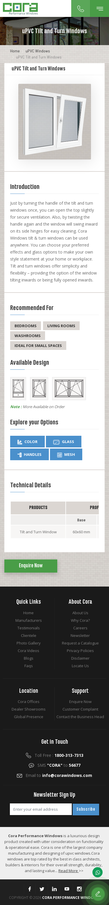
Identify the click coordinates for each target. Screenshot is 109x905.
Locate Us (80, 665)
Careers (80, 628)
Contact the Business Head (80, 716)
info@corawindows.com (67, 775)
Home (15, 50)
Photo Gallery (29, 643)
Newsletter (80, 635)
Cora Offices (29, 701)
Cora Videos (28, 650)
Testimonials (28, 628)
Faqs (28, 665)
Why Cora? (80, 620)
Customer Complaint (80, 709)
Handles (29, 454)
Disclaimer (80, 658)
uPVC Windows (38, 50)
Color (27, 441)
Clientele (28, 635)
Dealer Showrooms (29, 709)
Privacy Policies (80, 650)
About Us (80, 612)
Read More (68, 870)
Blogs (28, 658)
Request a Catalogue (80, 643)
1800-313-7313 (68, 755)
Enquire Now (31, 566)
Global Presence (28, 716)
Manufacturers (28, 620)
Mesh (66, 454)
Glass (63, 441)
